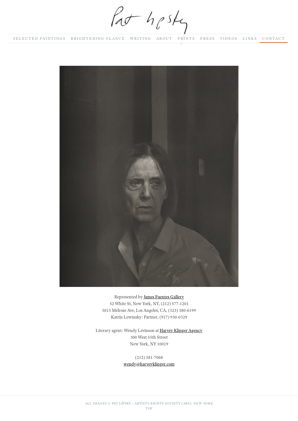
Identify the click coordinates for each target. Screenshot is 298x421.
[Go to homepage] (149, 26)
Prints (186, 38)
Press (207, 38)
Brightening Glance (98, 38)
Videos (229, 38)
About (164, 38)
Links (250, 38)
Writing (140, 38)
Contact (273, 38)
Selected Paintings (39, 38)
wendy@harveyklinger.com (149, 364)
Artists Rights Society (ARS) (162, 403)
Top (149, 408)
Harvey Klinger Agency (181, 330)
